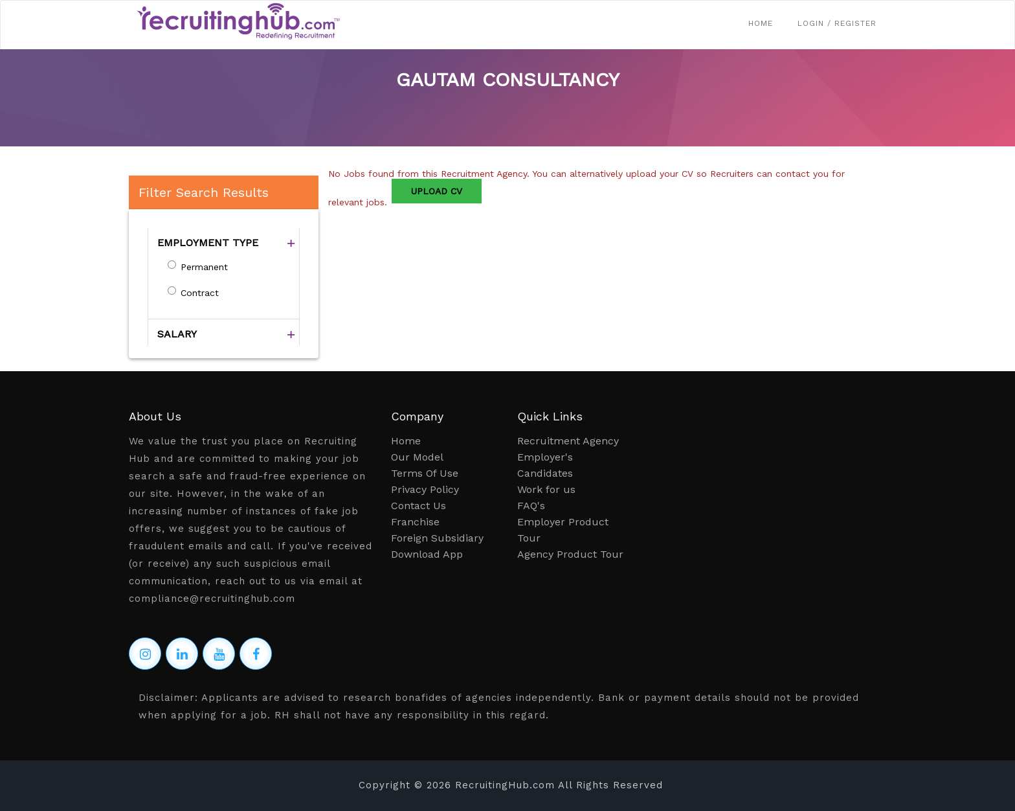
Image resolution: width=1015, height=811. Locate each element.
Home (760, 23)
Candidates (545, 473)
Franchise (415, 522)
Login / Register (837, 23)
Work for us (546, 489)
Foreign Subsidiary (437, 538)
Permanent (204, 267)
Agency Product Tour (570, 554)
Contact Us (418, 505)
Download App (427, 554)
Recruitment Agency (568, 441)
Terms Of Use (424, 473)
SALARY (177, 334)
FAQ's (531, 505)
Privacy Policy (425, 489)
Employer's (545, 457)
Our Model (417, 457)
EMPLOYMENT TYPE (207, 242)
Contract (200, 293)
